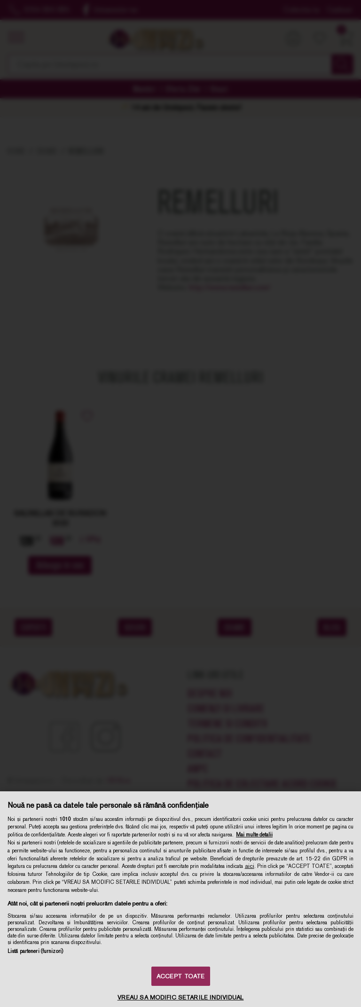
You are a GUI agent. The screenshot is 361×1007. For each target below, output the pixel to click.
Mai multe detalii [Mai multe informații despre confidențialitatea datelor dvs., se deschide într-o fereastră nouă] (254, 834)
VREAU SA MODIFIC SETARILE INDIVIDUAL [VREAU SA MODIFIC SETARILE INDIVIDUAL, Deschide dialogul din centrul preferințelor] (181, 997)
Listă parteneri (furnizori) (35, 951)
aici (249, 866)
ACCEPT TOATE (181, 976)
